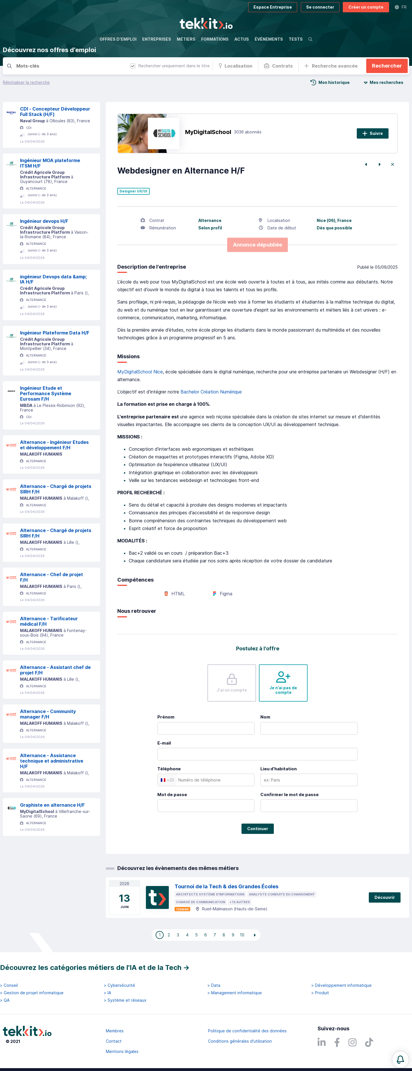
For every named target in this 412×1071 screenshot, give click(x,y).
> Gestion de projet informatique (32, 993)
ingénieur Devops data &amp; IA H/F (53, 279)
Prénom (166, 716)
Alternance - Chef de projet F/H (51, 577)
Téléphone (169, 768)
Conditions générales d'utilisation (240, 1041)
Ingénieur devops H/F (44, 221)
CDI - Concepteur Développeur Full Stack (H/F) (55, 111)
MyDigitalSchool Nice (140, 372)
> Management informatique (234, 993)
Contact (114, 1041)
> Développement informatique (341, 985)
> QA (4, 1000)
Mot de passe (172, 794)
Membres (115, 1030)
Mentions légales (122, 1051)
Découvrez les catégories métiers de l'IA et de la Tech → (95, 967)
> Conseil (9, 985)
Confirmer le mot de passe (289, 794)
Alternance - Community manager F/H (48, 714)
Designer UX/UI (133, 191)
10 (242, 934)
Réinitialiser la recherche (26, 82)
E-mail (164, 743)
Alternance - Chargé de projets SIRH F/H (55, 489)
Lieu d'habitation (278, 768)
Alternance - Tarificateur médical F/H (49, 621)
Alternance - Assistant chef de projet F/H (55, 670)
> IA (107, 993)
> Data (213, 985)
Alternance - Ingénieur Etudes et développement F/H (54, 444)
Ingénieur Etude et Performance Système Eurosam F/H (45, 393)
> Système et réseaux (125, 1000)
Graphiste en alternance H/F (52, 805)
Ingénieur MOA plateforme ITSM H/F (50, 163)
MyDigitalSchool (208, 132)
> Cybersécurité (119, 985)
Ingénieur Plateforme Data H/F (54, 333)
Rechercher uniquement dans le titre (170, 65)
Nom (265, 716)
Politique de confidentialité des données (247, 1030)
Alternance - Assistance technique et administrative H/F (51, 761)
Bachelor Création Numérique (211, 392)
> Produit (320, 993)
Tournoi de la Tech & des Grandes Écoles (226, 886)
